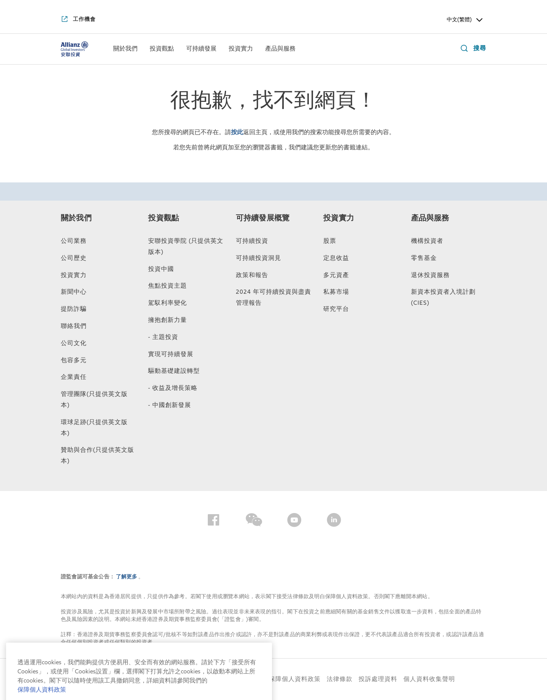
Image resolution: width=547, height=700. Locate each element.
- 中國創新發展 (169, 405)
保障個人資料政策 (295, 679)
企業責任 (74, 377)
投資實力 (74, 275)
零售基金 (424, 258)
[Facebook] (213, 521)
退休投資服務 (430, 275)
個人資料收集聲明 (429, 679)
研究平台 (336, 309)
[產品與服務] (280, 49)
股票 (329, 241)
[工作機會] (78, 19)
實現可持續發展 (170, 354)
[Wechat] (254, 521)
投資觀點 (163, 218)
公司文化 (74, 343)
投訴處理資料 (378, 679)
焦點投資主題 (167, 286)
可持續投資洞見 (258, 258)
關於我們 (76, 218)
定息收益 (336, 258)
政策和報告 (252, 275)
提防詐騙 (74, 309)
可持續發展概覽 (262, 218)
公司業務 (74, 241)
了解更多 (127, 576)
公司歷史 (74, 258)
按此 (237, 132)
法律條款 (340, 679)
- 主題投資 (163, 337)
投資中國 (161, 269)
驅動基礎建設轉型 (174, 371)
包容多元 (74, 360)
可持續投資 (252, 241)
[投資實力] (241, 49)
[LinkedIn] (334, 521)
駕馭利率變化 (167, 303)
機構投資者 (427, 241)
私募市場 (336, 292)
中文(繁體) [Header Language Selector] (465, 19)
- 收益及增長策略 (173, 388)
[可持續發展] (201, 49)
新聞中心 (74, 292)
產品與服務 (430, 218)
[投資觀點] (162, 49)
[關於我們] (125, 49)
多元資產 (336, 275)
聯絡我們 (74, 326)
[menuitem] (125, 49)
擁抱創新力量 (167, 320)
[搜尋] (471, 49)
